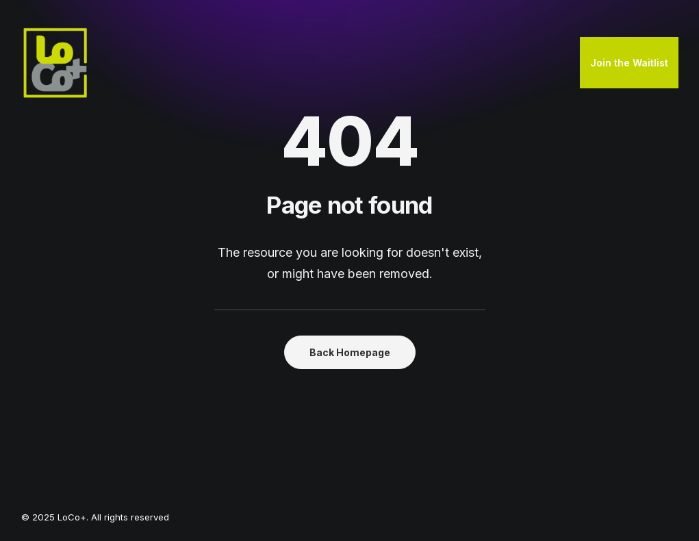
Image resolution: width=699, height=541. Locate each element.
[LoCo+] (55, 63)
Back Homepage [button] (349, 352)
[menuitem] (629, 63)
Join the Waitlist (629, 62)
